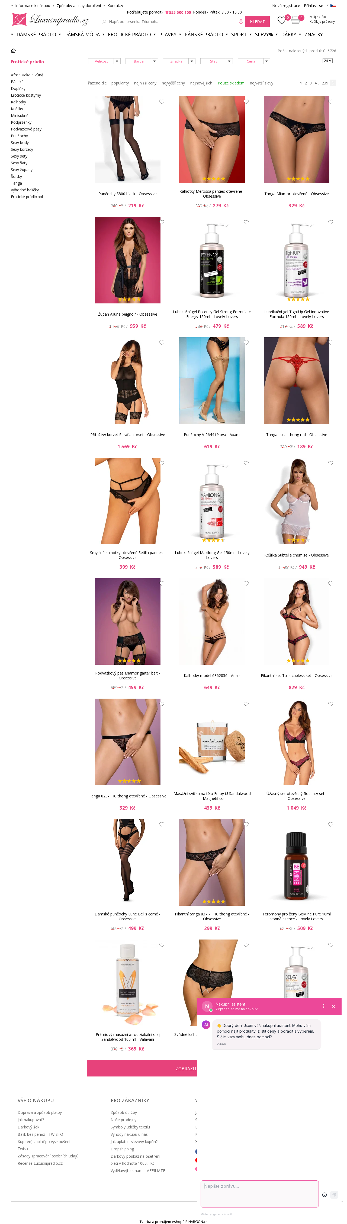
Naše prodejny (123, 1119)
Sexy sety (19, 156)
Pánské (17, 81)
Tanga (16, 183)
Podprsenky (21, 122)
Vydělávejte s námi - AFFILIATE (138, 1170)
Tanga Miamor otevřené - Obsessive (296, 193)
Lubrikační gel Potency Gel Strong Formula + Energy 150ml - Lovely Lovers (212, 314)
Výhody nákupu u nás (129, 1134)
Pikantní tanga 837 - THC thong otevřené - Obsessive (212, 916)
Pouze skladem (231, 83)
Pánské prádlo (204, 34)
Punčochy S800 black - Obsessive (127, 193)
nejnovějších (201, 83)
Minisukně (19, 115)
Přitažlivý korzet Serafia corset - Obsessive (127, 434)
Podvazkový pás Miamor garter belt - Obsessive (127, 675)
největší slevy (261, 83)
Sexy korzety (22, 149)
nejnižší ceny (145, 83)
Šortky (16, 176)
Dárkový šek (28, 1127)
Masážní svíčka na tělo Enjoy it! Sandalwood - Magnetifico (212, 796)
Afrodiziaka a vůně (27, 74)
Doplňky (18, 88)
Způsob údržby (124, 1112)
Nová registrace (286, 5)
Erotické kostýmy (26, 95)
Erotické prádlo (129, 34)
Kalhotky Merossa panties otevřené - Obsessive (212, 194)
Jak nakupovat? (31, 1119)
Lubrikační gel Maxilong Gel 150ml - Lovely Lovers (212, 555)
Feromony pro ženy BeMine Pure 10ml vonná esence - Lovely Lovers (297, 916)
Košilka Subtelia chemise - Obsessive (296, 555)
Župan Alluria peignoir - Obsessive (127, 314)
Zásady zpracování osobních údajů (48, 1155)
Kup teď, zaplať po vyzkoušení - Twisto (45, 1145)
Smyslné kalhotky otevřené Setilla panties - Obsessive (127, 555)
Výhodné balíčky (25, 189)
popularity (120, 83)
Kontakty (115, 5)
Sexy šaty (19, 162)
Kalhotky (18, 101)
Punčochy (19, 135)
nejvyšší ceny (173, 83)
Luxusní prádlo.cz (49, 19)
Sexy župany (22, 169)
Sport (239, 34)
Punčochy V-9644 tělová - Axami (212, 434)
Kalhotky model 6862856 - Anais (212, 675)
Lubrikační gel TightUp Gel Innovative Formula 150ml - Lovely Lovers (296, 314)
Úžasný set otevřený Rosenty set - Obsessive (296, 796)
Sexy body (20, 142)
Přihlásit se (313, 5)
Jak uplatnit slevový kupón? (134, 1141)
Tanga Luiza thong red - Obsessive (296, 434)
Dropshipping (122, 1148)
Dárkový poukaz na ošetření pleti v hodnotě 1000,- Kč (135, 1160)
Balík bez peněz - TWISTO (40, 1134)
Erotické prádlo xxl (27, 196)
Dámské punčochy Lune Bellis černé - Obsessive (127, 916)
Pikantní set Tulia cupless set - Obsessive (297, 675)
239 (325, 83)
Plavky (167, 34)
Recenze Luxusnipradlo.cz (40, 1163)
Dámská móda (82, 34)
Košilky (17, 108)
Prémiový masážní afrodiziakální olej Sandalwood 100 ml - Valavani (128, 1037)
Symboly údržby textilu (130, 1127)
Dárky (288, 34)
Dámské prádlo (36, 34)
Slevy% (264, 34)
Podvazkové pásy (26, 129)
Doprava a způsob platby (40, 1112)
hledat (257, 21)
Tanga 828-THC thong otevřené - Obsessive (127, 795)
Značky (313, 34)
